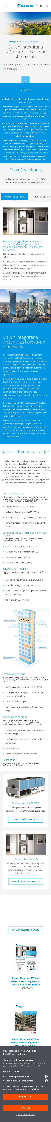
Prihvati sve (25, 1096)
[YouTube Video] (25, 911)
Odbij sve (25, 1107)
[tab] (14, 196)
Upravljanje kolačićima (25, 1114)
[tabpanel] (25, 244)
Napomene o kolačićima (27, 1089)
